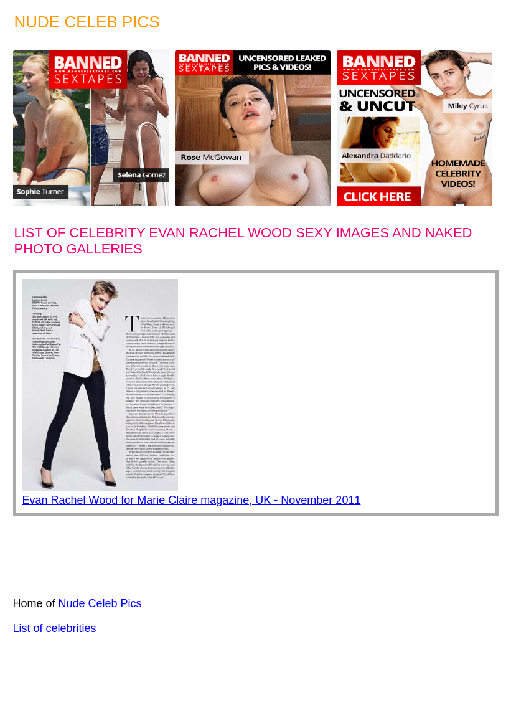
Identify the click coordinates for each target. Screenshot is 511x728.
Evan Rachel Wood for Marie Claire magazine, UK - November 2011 (191, 500)
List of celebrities (54, 628)
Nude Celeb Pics (100, 603)
